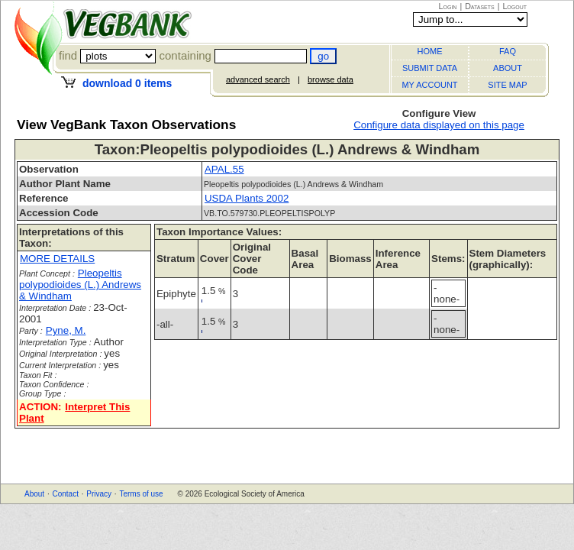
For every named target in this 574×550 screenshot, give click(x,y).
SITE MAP (507, 84)
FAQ (507, 51)
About (34, 494)
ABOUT (507, 68)
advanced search (258, 79)
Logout (514, 6)
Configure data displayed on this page (438, 125)
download (127, 83)
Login (448, 6)
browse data (330, 79)
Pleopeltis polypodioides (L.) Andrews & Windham (80, 284)
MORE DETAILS (57, 258)
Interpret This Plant (74, 412)
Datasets (480, 6)
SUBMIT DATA (429, 68)
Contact (65, 494)
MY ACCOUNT (429, 84)
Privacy (98, 494)
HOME (430, 51)
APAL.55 (224, 169)
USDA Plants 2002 (247, 198)
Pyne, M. (66, 330)
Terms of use (141, 494)
